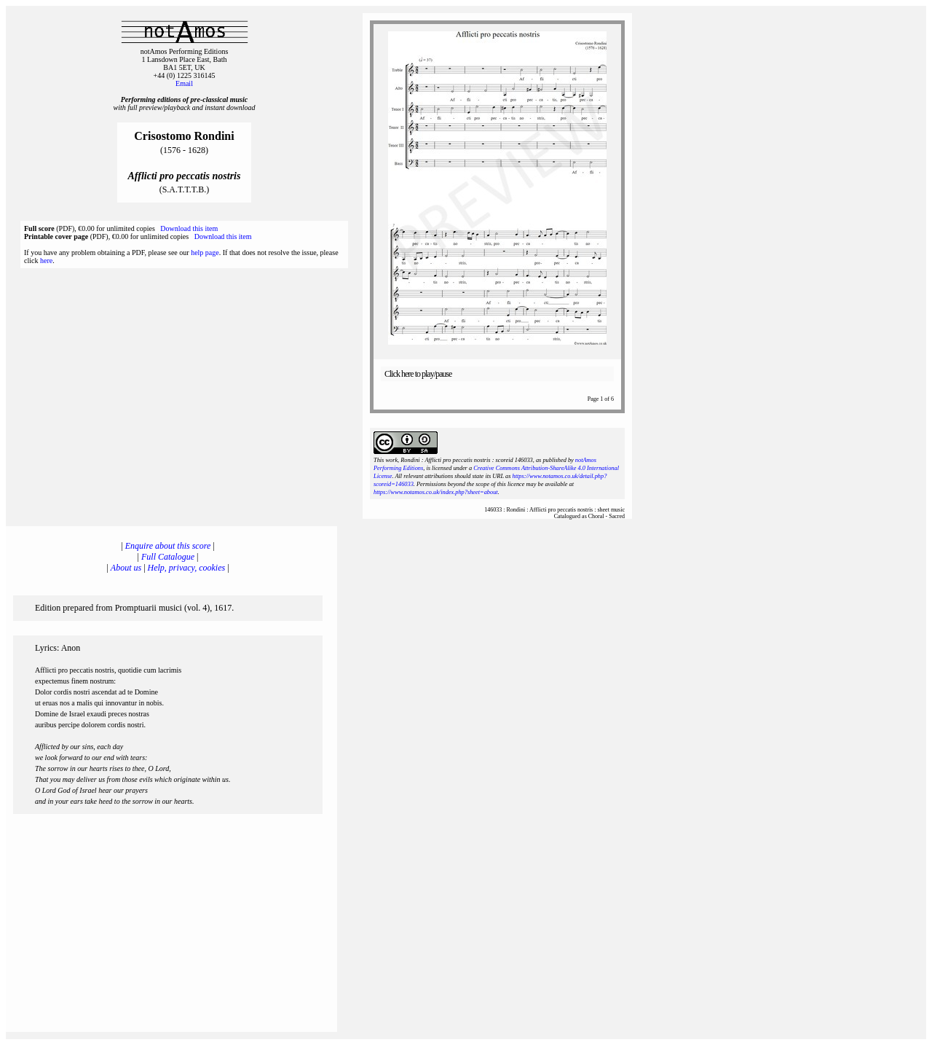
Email (184, 83)
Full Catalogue (167, 557)
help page (205, 252)
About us (126, 568)
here (46, 261)
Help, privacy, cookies (187, 568)
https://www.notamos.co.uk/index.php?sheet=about (436, 492)
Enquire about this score (167, 546)
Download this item (189, 228)
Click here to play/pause (417, 374)
